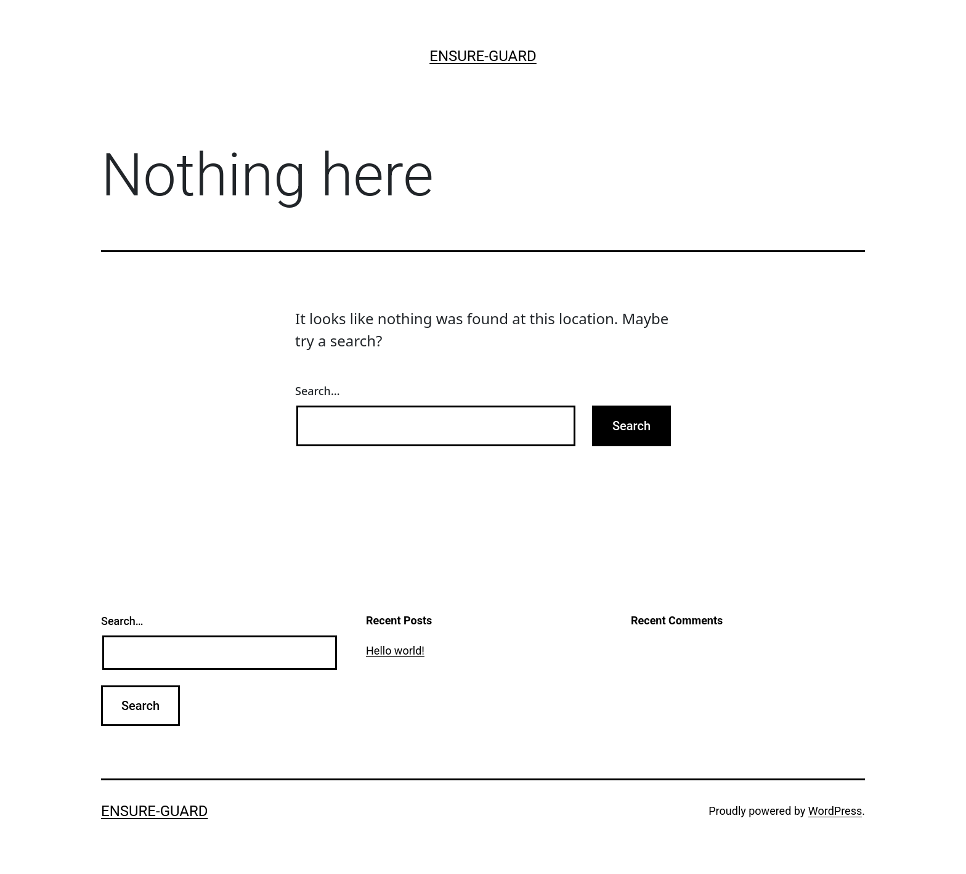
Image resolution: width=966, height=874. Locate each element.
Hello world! (395, 650)
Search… (317, 390)
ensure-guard (482, 56)
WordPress (835, 810)
